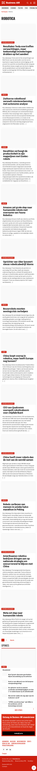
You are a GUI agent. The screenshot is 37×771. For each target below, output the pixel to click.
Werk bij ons (6, 743)
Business (4, 147)
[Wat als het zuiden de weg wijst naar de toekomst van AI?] (4, 695)
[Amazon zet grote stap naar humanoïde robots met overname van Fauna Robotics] (18, 194)
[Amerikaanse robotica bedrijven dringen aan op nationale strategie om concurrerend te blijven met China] (18, 543)
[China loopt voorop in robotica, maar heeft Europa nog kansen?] (18, 343)
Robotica (4, 95)
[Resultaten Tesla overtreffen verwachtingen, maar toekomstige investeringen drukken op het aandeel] (18, 33)
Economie (13, 8)
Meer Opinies (25, 709)
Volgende (12, 640)
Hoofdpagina (4, 12)
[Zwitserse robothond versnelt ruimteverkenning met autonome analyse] (18, 86)
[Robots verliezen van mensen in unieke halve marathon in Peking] (18, 491)
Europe (4, 352)
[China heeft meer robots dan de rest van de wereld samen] (18, 444)
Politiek (20, 8)
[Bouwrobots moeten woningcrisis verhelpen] (18, 296)
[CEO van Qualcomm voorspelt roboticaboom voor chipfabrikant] (18, 395)
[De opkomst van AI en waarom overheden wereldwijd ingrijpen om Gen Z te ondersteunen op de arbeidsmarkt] (4, 688)
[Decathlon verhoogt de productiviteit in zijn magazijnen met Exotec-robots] (18, 138)
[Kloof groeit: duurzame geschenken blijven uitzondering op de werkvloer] (4, 674)
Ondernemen (5, 8)
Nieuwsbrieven (21, 741)
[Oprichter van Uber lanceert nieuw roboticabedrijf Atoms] (18, 249)
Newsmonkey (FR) (20, 761)
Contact (4, 766)
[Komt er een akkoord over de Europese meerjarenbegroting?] (4, 681)
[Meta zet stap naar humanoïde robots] (18, 600)
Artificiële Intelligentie (8, 42)
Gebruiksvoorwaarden (18, 743)
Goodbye (30, 761)
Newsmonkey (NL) (7, 761)
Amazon (4, 203)
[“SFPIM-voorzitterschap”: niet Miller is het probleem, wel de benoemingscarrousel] (4, 702)
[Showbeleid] (18, 658)
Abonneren (5, 741)
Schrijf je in (18, 733)
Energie (4, 667)
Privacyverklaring (8, 745)
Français (4, 753)
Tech (26, 8)
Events (29, 741)
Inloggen (13, 741)
